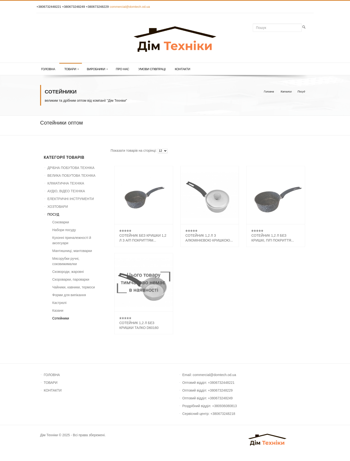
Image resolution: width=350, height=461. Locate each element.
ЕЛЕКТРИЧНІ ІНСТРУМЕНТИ (70, 199)
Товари (71, 69)
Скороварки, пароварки (70, 279)
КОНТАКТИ (52, 390)
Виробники (97, 69)
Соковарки (60, 222)
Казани (57, 310)
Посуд (301, 91)
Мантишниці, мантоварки (72, 251)
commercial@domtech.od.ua (130, 6)
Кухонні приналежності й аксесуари (71, 240)
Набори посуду (64, 230)
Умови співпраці (152, 69)
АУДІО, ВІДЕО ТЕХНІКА (66, 191)
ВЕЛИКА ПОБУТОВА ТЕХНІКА (71, 175)
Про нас (122, 69)
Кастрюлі (59, 303)
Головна (48, 69)
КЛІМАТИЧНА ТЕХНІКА (65, 183)
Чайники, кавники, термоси (73, 287)
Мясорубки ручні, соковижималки (65, 261)
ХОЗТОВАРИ (57, 207)
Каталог (286, 91)
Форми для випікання (69, 295)
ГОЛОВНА (52, 375)
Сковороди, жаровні (68, 272)
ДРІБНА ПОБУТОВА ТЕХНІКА (71, 168)
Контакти (182, 69)
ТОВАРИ (50, 383)
